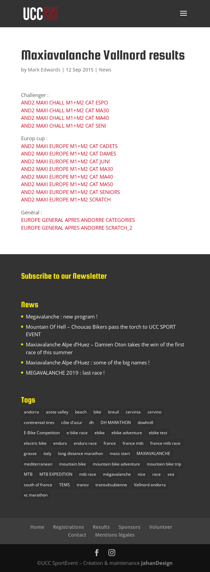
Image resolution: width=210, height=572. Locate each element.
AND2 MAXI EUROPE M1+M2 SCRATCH (66, 199)
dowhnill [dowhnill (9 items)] (145, 422)
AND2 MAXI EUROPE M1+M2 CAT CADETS (69, 146)
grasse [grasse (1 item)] (30, 453)
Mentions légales (115, 535)
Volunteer (160, 527)
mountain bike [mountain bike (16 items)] (72, 464)
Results (101, 527)
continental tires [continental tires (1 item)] (39, 422)
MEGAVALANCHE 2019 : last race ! (65, 372)
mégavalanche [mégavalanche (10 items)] (117, 474)
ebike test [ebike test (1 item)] (158, 433)
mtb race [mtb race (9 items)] (87, 474)
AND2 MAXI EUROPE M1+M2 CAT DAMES (68, 153)
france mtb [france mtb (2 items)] (133, 443)
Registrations (68, 527)
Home (37, 527)
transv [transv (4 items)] (83, 485)
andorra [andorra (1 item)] (31, 412)
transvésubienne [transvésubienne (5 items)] (111, 485)
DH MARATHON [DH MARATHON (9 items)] (116, 422)
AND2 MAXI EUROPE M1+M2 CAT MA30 (67, 168)
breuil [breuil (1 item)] (113, 412)
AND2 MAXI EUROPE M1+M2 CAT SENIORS (70, 192)
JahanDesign (157, 562)
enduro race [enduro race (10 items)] (85, 443)
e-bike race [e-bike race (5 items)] (77, 433)
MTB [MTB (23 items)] (28, 474)
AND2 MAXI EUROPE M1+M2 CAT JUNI (65, 161)
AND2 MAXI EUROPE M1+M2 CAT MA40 (67, 176)
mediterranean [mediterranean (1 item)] (38, 464)
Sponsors (129, 527)
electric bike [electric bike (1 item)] (35, 443)
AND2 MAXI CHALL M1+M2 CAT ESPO (64, 102)
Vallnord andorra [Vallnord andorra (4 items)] (150, 485)
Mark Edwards (44, 69)
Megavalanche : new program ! (62, 316)
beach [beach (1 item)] (81, 412)
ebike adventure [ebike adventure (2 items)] (126, 433)
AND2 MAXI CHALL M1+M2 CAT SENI (63, 125)
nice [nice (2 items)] (141, 474)
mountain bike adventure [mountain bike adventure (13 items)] (116, 464)
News (105, 69)
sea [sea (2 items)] (171, 474)
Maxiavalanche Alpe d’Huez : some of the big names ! (88, 362)
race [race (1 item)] (156, 474)
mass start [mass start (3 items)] (120, 453)
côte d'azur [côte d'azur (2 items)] (71, 422)
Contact (77, 535)
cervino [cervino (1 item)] (154, 412)
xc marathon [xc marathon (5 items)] (36, 495)
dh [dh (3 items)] (91, 422)
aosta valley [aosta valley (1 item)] (57, 412)
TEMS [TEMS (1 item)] (64, 485)
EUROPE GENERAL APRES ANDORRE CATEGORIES (78, 219)
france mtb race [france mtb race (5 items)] (165, 443)
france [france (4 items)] (110, 443)
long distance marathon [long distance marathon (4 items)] (80, 453)
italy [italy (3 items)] (47, 453)
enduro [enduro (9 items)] (60, 443)
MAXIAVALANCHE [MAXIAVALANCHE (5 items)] (153, 453)
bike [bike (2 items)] (97, 412)
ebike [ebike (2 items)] (99, 433)
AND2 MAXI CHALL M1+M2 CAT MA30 (65, 110)
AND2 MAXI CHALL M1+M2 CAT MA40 (65, 117)
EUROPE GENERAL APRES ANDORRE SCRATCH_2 (77, 227)
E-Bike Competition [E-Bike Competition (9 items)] (42, 433)
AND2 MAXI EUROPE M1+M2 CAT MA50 (67, 184)
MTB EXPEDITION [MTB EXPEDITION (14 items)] (55, 474)
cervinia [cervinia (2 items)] (133, 412)
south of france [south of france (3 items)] (38, 485)
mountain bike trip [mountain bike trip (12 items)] (164, 464)
